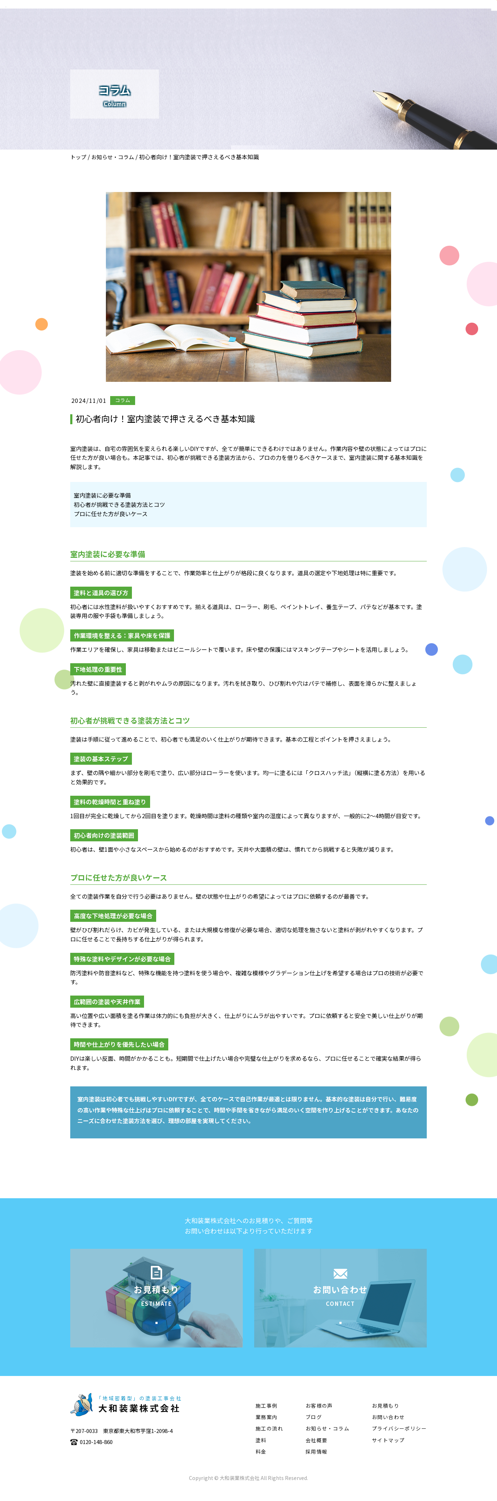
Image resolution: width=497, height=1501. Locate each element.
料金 (261, 1462)
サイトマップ (388, 1450)
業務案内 (293, 27)
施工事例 (329, 27)
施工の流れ (369, 27)
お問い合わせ (388, 1428)
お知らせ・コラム (112, 157)
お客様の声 (319, 1416)
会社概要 (257, 27)
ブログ (314, 1428)
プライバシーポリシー (399, 1439)
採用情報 (317, 1462)
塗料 (403, 27)
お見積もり (385, 1416)
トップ (78, 157)
